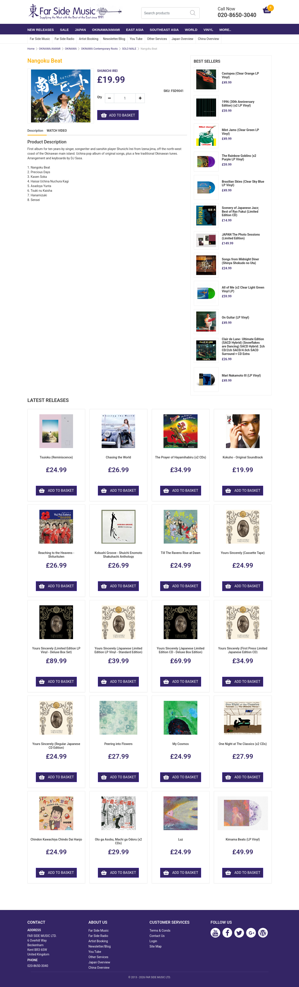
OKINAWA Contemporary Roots (99, 48)
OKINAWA (71, 48)
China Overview (208, 39)
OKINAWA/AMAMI (106, 30)
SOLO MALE (129, 48)
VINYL (208, 30)
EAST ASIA (134, 30)
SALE (64, 30)
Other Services (157, 39)
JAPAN (80, 30)
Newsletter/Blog (114, 39)
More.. (225, 30)
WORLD (191, 30)
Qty (99, 97)
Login (153, 941)
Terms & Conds (160, 930)
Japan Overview (182, 39)
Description (35, 130)
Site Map (156, 946)
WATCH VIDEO (57, 130)
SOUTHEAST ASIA (164, 30)
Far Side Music (40, 39)
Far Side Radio (64, 39)
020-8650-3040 (38, 966)
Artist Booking (88, 39)
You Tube (136, 39)
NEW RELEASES (41, 30)
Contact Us (157, 936)
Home (31, 48)
